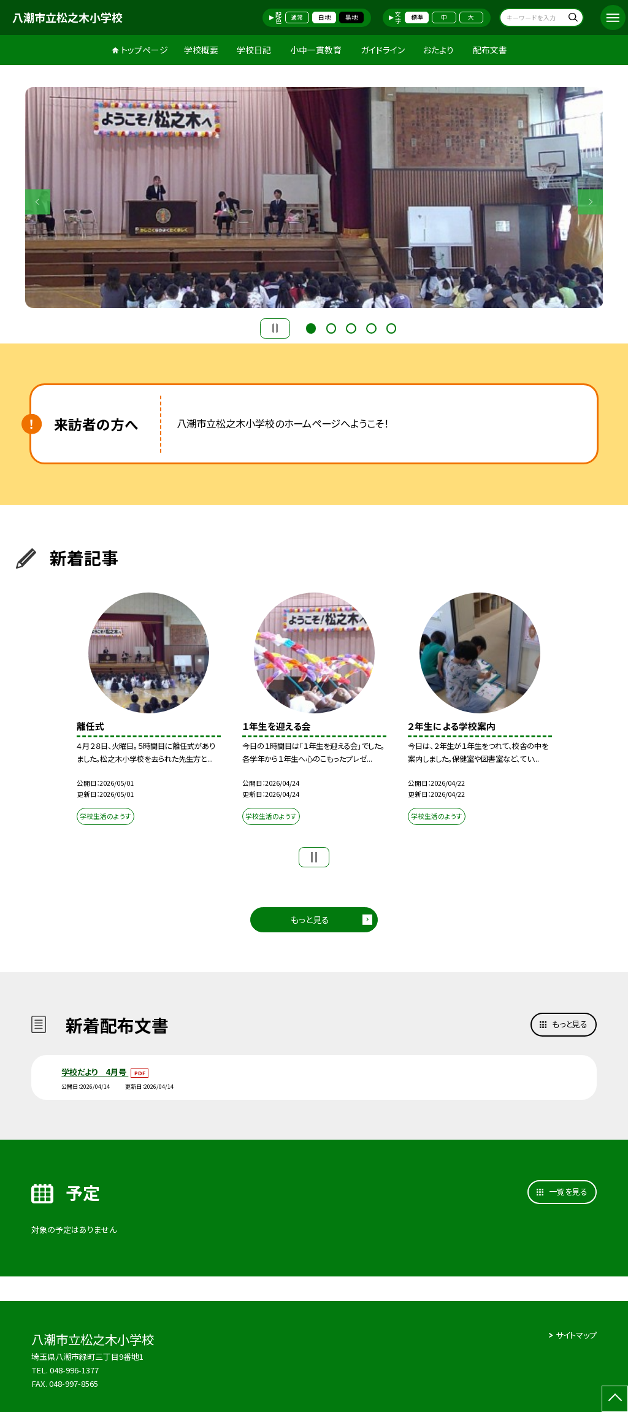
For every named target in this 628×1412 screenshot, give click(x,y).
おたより (438, 50)
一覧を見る (568, 1191)
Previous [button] (37, 201)
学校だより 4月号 (94, 1072)
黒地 (351, 17)
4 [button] (371, 327)
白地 (324, 17)
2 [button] (331, 327)
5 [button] (391, 327)
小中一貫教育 (316, 50)
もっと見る (310, 919)
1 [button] (311, 327)
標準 (417, 17)
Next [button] (590, 201)
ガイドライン (383, 50)
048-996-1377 (75, 1370)
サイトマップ (576, 1335)
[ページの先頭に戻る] (614, 1398)
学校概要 (201, 50)
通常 (297, 17)
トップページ (144, 50)
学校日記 (254, 50)
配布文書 (490, 50)
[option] (314, 197)
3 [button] (351, 327)
